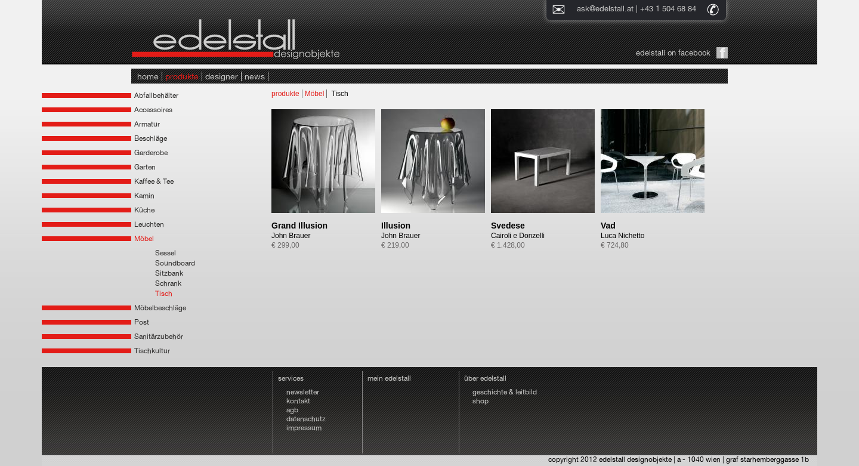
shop (480, 401)
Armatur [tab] (147, 124)
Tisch (163, 293)
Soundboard (175, 263)
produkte (182, 76)
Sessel (165, 253)
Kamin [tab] (144, 196)
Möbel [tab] (144, 238)
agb (292, 410)
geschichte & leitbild (504, 392)
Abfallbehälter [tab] (156, 95)
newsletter (302, 392)
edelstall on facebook (673, 52)
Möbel (315, 94)
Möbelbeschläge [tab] (160, 308)
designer (221, 76)
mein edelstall (389, 378)
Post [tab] (141, 322)
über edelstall (485, 378)
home (148, 76)
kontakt (298, 401)
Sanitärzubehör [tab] (158, 336)
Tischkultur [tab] (152, 351)
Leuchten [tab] (149, 224)
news (255, 76)
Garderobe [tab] (151, 153)
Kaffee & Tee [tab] (154, 181)
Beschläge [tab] (150, 138)
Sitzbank (169, 273)
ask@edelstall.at (605, 8)
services (291, 378)
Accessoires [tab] (153, 110)
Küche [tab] (144, 210)
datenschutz (306, 419)
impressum (304, 428)
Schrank (168, 283)
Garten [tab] (145, 167)
